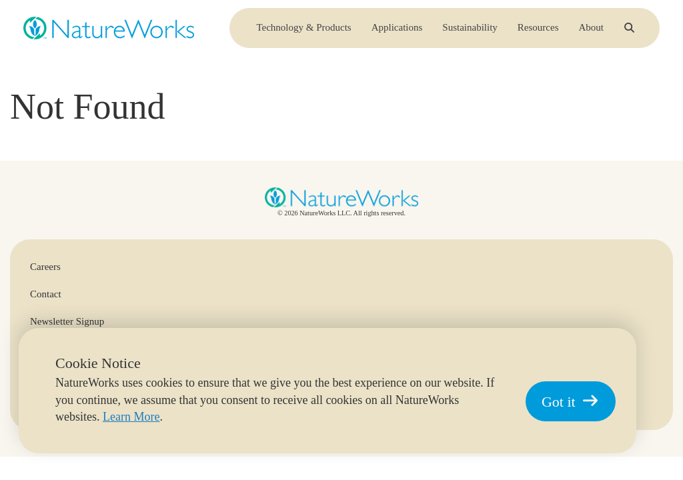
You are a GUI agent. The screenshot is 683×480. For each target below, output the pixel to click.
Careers (45, 266)
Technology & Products (303, 32)
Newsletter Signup (67, 321)
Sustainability (470, 32)
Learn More (131, 416)
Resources (538, 32)
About (591, 32)
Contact (45, 294)
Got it (571, 401)
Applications (397, 32)
